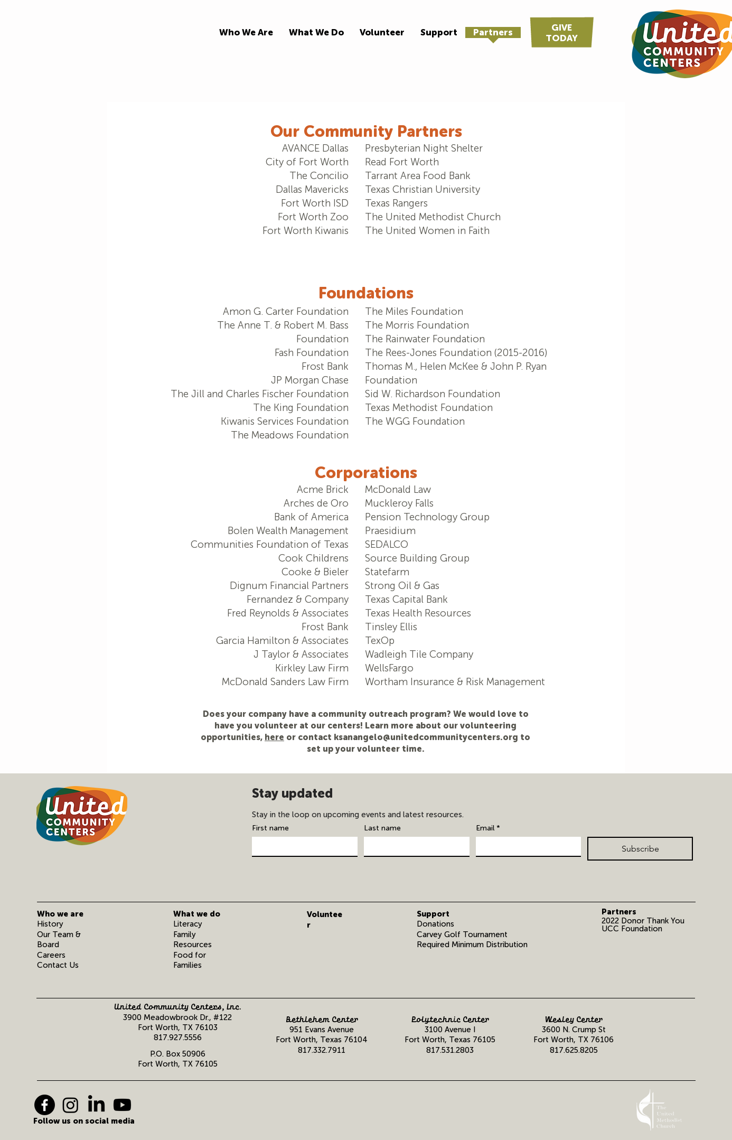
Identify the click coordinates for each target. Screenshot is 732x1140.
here (274, 737)
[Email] (525, 846)
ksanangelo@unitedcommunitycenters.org (426, 737)
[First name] (301, 846)
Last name (382, 828)
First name (270, 828)
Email (488, 828)
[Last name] (413, 846)
